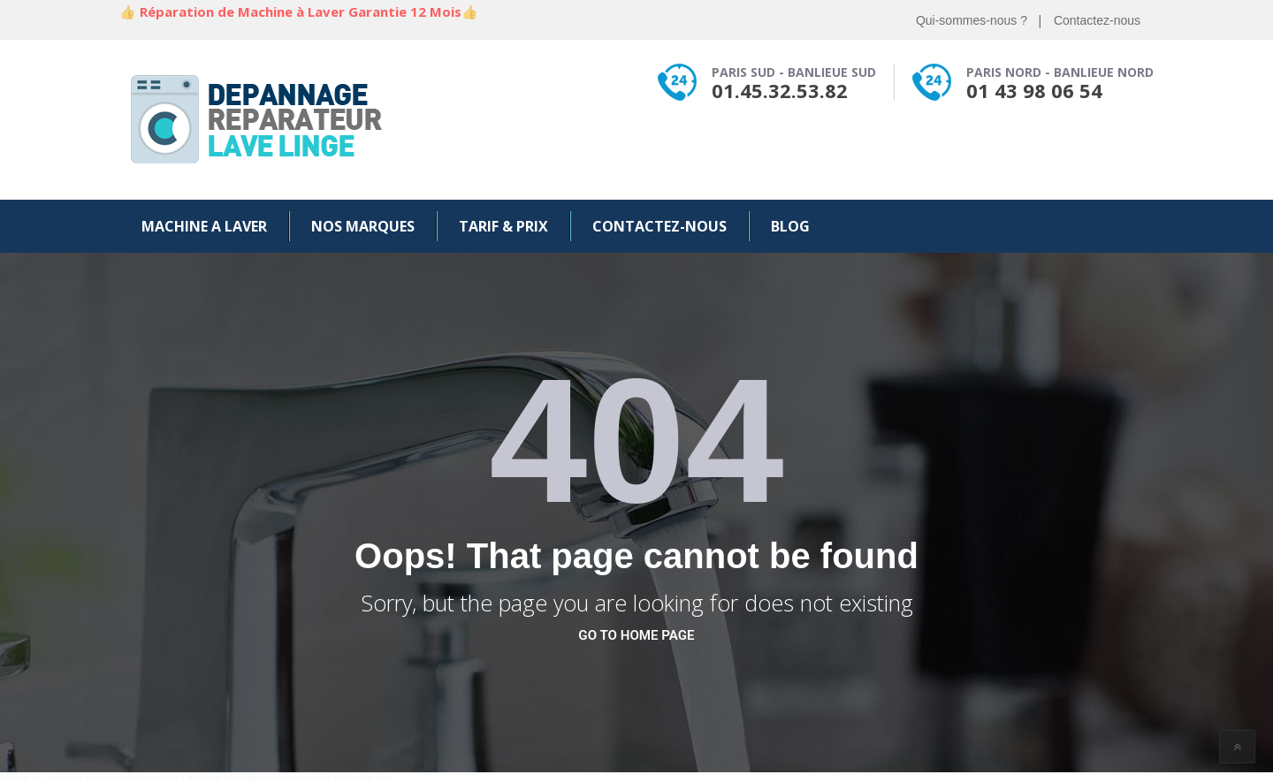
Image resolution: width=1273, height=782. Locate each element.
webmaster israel (366, 777)
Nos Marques (363, 226)
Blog (790, 226)
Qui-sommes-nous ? (971, 20)
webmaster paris (152, 777)
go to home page (636, 635)
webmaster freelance (298, 777)
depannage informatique (225, 777)
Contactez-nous (1097, 20)
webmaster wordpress (83, 777)
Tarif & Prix (503, 226)
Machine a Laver (204, 226)
